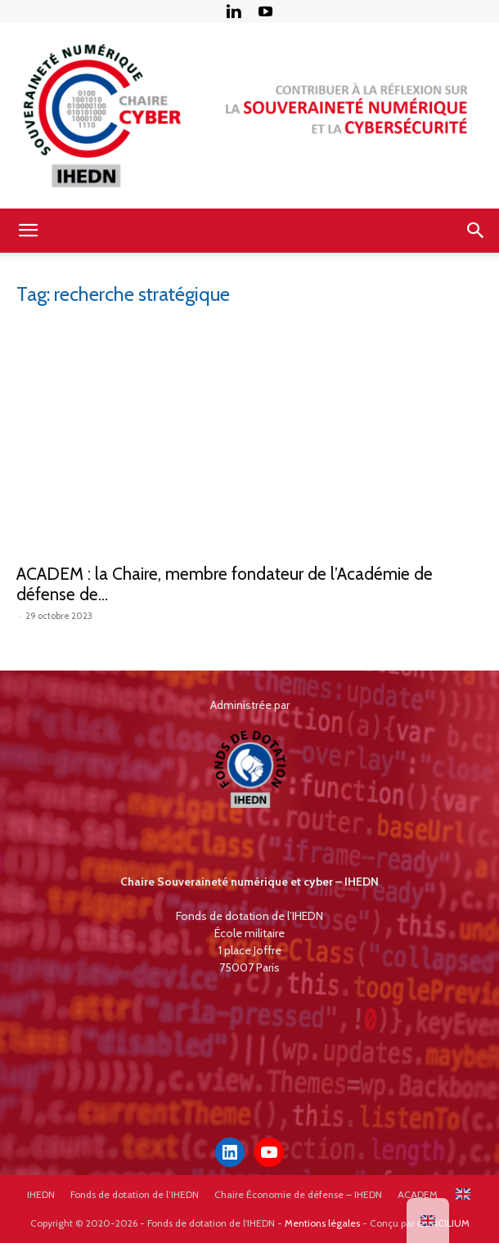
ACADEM (418, 1194)
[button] (28, 231)
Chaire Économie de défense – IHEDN (298, 1194)
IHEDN (41, 1194)
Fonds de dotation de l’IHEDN (134, 1194)
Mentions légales (322, 1223)
